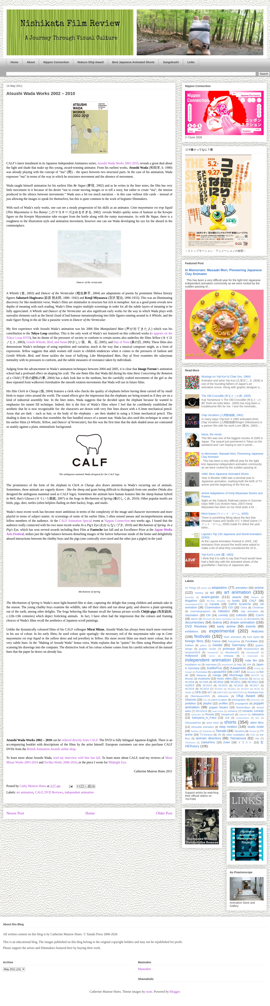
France (216, 641)
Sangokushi (171, 62)
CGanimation (212, 607)
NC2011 (235, 682)
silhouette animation (202, 727)
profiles (223, 703)
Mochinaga (236, 675)
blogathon (191, 600)
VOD (252, 735)
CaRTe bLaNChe (240, 604)
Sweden (195, 731)
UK (219, 734)
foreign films (194, 641)
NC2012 (253, 682)
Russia (209, 714)
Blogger (175, 991)
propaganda (241, 703)
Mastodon (144, 969)
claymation (191, 615)
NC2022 (245, 689)
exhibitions (191, 631)
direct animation (224, 619)
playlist (207, 703)
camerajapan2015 (194, 604)
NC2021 (232, 689)
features (258, 631)
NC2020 (218, 689)
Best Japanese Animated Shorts (133, 62)
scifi (227, 717)
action (204, 588)
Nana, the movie (212, 434)
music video (224, 678)
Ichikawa (228, 656)
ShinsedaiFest (193, 722)
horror (212, 656)
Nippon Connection (56, 62)
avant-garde (210, 597)
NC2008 (189, 682)
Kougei (188, 672)
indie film (251, 660)
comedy (223, 615)
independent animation (79, 792)
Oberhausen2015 (200, 696)
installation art (193, 664)
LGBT (236, 671)
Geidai (217, 645)
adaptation (219, 588)
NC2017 (254, 685)
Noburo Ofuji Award (90, 62)
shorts (230, 722)
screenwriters (242, 718)
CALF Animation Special (76, 520)
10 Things (190, 588)
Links (191, 62)
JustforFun (214, 668)
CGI (230, 607)
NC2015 (223, 685)
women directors (208, 738)
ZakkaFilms (208, 742)
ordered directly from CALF (80, 740)
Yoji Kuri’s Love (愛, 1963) (217, 554)
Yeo (257, 738)
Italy (239, 664)
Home (14, 62)
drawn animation (242, 622)
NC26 (257, 689)
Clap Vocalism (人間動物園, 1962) (222, 415)
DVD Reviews (53, 792)
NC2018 (189, 688)
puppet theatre (218, 707)
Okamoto (190, 699)
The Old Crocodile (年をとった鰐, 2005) (226, 395)
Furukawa (251, 641)
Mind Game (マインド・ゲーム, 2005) (225, 513)
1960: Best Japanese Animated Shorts (225, 473)
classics (224, 611)
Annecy (199, 593)
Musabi (189, 678)
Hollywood (191, 655)
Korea (257, 668)
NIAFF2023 (222, 692)
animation (241, 587)
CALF (39, 792)
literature (251, 672)
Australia (189, 597)
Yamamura (238, 738)
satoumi (243, 714)
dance (194, 619)
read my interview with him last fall (76, 757)
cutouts (241, 615)
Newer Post (15, 813)
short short (212, 722)
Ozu (205, 700)
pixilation (190, 703)
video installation (235, 734)
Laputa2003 (219, 671)
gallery (203, 645)
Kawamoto (238, 668)
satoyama (258, 714)
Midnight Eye (117, 762)
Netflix (188, 692)
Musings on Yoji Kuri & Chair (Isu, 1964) (226, 376)
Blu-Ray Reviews (216, 601)
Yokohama (190, 742)
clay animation (249, 611)
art (212, 592)
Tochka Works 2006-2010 (60, 762)
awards (236, 597)
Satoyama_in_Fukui (204, 717)
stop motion (228, 727)
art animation (24, 792)
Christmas (258, 607)
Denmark (206, 619)
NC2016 (238, 685)
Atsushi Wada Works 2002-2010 (117, 163)
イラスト (245, 742)
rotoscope (196, 714)
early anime (226, 626)
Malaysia (201, 675)
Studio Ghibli (255, 726)
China (243, 607)
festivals (202, 636)
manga (217, 675)
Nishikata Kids (256, 692)
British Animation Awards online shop (51, 749)
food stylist (253, 637)
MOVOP (255, 675)
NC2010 (218, 682)
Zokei (226, 742)
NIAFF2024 (238, 692)
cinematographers (200, 611)
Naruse (256, 679)
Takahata (207, 731)
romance (232, 711)
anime (259, 588)
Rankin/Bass (243, 707)
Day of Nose (122, 342)
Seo (257, 718)
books (236, 600)
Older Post (164, 813)
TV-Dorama (206, 734)
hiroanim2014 (251, 649)
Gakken (189, 645)
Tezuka (252, 731)
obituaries (223, 696)
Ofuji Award (245, 696)
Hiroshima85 (252, 652)
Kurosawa (201, 672)
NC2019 (204, 688)
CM (208, 615)
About (31, 62)
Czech (260, 615)
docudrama (253, 619)
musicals (243, 678)
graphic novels (207, 649)
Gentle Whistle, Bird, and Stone (46, 342)
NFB (198, 692)
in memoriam (250, 656)
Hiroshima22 (232, 652)
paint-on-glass (219, 699)
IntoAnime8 (227, 664)
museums (204, 678)
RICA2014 (201, 711)
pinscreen (255, 700)
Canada (214, 604)
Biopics (254, 597)
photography (239, 699)
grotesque (229, 648)
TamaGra (239, 731)
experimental (221, 630)
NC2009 (203, 682)
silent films (257, 722)
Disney (239, 619)
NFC (209, 692)
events (251, 626)
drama (217, 622)
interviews (211, 664)
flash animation (232, 637)
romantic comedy (253, 711)
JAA (249, 664)
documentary (194, 622)
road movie (217, 711)
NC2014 (207, 685)
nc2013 (189, 685)
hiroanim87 (212, 652)
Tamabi (221, 731)
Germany (239, 645)
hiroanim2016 (192, 652)
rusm (149, 991)
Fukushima (234, 641)
